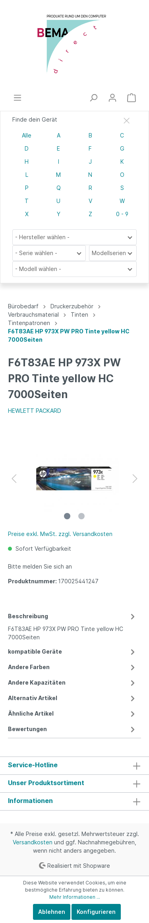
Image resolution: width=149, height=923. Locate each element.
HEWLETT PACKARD (34, 410)
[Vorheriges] (14, 478)
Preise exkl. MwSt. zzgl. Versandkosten (60, 533)
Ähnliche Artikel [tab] (72, 713)
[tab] (72, 625)
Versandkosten (32, 842)
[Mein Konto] (112, 98)
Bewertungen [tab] (72, 729)
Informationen (30, 801)
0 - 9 (122, 214)
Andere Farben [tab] (72, 667)
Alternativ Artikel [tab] (72, 698)
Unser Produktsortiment (46, 783)
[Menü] (17, 98)
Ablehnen (51, 911)
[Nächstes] (135, 478)
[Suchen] (93, 98)
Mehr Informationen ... (74, 897)
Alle (26, 135)
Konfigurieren (96, 911)
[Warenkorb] (131, 98)
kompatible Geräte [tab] (72, 651)
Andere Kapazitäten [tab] (72, 682)
